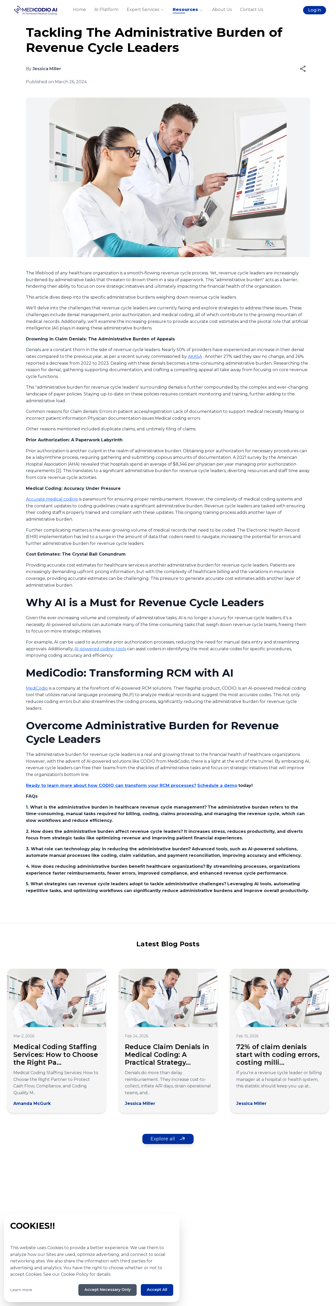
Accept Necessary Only (102, 1289)
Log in (312, 10)
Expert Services (145, 10)
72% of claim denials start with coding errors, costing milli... (278, 1054)
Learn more (21, 1289)
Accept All (156, 1289)
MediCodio (37, 688)
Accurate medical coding (52, 499)
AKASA (195, 356)
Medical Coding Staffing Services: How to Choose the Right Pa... (55, 1054)
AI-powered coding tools (100, 648)
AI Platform (106, 10)
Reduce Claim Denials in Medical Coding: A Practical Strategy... (167, 1054)
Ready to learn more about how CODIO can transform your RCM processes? (111, 785)
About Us (222, 10)
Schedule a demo (217, 785)
